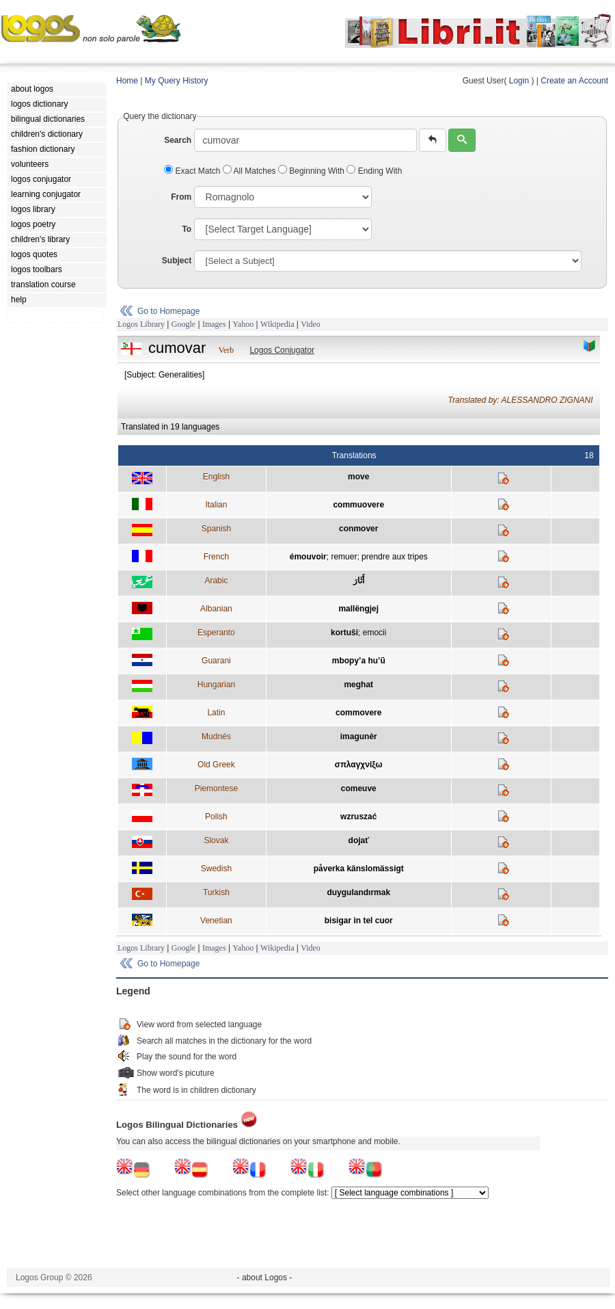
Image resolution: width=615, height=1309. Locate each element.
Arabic (216, 580)
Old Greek (216, 764)
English (216, 476)
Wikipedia (277, 324)
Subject (176, 260)
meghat (358, 684)
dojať (358, 840)
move (358, 476)
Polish (216, 816)
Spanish (216, 528)
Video (310, 324)
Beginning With (312, 171)
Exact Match (193, 171)
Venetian (216, 920)
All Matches (250, 171)
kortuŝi (344, 632)
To (186, 229)
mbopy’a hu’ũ (358, 660)
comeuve (359, 788)
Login (519, 80)
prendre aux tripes (394, 556)
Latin (216, 712)
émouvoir (308, 556)
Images (214, 324)
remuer (344, 556)
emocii (375, 632)
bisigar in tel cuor (359, 920)
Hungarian (216, 684)
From (181, 197)
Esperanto (216, 632)
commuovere (358, 505)
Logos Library (141, 324)
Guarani (216, 660)
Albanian (216, 608)
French (216, 556)
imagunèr (358, 736)
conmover (358, 528)
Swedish (216, 868)
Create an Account (574, 80)
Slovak (216, 840)
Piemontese (216, 788)
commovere (358, 712)
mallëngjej (358, 608)
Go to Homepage (168, 311)
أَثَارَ (358, 580)
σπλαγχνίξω (359, 764)
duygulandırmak (358, 892)
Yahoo (243, 324)
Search (177, 140)
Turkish (216, 892)
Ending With (374, 171)
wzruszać (358, 816)
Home (127, 80)
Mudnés (216, 736)
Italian (216, 505)
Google (183, 324)
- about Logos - (264, 1277)
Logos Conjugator (281, 350)
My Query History (176, 80)
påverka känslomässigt (359, 868)
